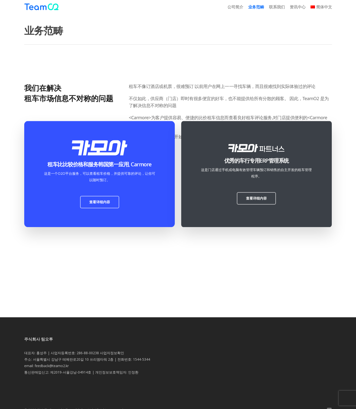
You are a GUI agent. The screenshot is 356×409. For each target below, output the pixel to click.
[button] (99, 202)
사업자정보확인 (112, 353)
